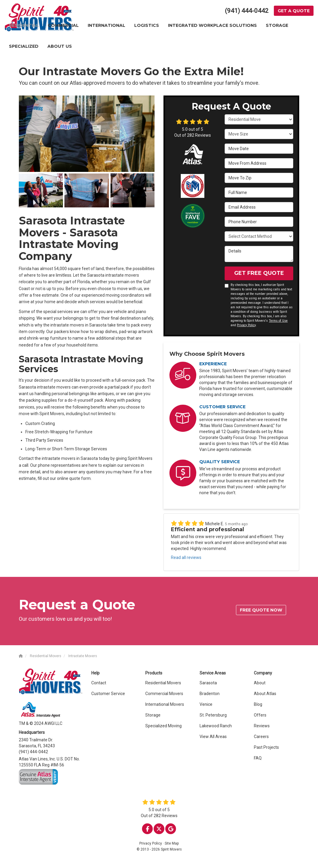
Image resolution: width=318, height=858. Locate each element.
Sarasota (208, 682)
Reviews (262, 725)
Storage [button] (277, 25)
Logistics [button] (146, 25)
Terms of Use (278, 321)
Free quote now (261, 610)
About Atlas (265, 693)
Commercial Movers (164, 693)
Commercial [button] (63, 25)
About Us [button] (59, 46)
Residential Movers (163, 682)
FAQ (258, 758)
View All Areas (213, 736)
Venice (206, 704)
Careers (261, 736)
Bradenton (210, 693)
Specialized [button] (23, 46)
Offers (260, 715)
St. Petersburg (213, 715)
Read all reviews (186, 557)
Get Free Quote (259, 273)
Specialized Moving (163, 725)
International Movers (164, 704)
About (259, 682)
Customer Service (108, 693)
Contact (98, 682)
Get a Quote (294, 10)
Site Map (172, 843)
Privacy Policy (246, 325)
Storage (152, 715)
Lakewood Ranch (216, 725)
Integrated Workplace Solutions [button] (212, 25)
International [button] (106, 25)
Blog (258, 704)
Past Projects (266, 747)
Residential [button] (24, 25)
